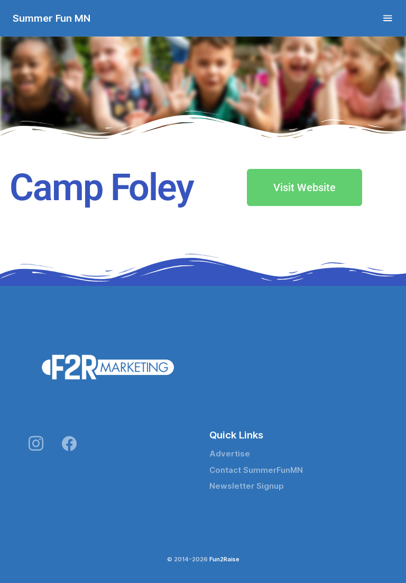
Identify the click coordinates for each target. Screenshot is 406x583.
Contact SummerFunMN (256, 470)
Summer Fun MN (51, 18)
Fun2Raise (224, 559)
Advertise (229, 454)
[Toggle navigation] (388, 18)
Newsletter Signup (246, 486)
